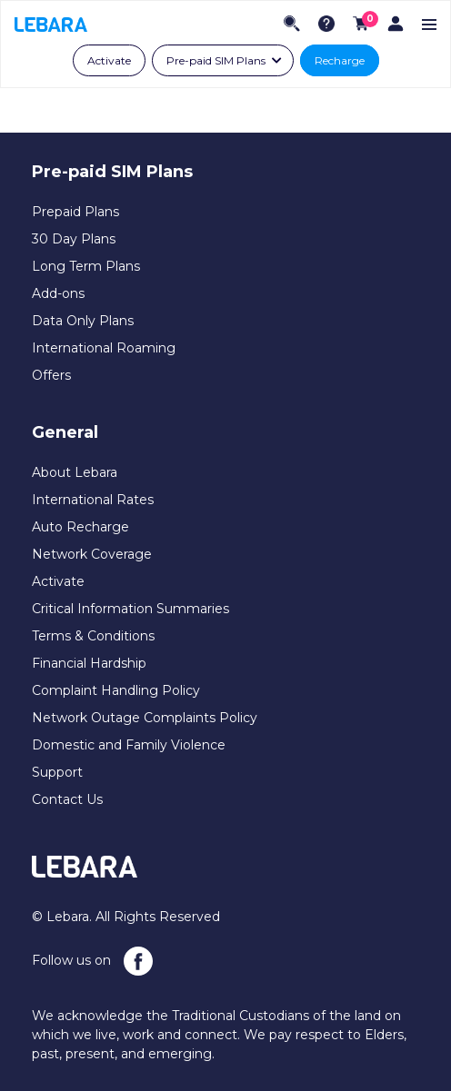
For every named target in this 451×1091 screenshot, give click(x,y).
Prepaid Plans (75, 211)
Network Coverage (92, 554)
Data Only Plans (83, 320)
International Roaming (103, 348)
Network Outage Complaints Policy (144, 717)
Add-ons (58, 293)
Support (57, 772)
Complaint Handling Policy (116, 690)
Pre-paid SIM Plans (216, 60)
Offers (51, 375)
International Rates (93, 499)
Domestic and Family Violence (129, 745)
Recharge (340, 60)
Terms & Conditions (93, 636)
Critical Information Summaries (130, 608)
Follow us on (92, 961)
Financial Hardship (89, 663)
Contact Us (67, 799)
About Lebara (74, 472)
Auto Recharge (80, 527)
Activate (109, 60)
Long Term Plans (86, 266)
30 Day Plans (73, 239)
